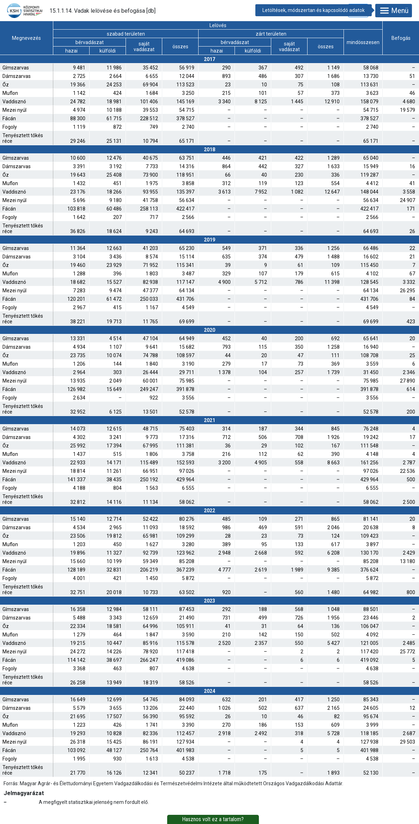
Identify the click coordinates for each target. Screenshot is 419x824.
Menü (393, 10)
